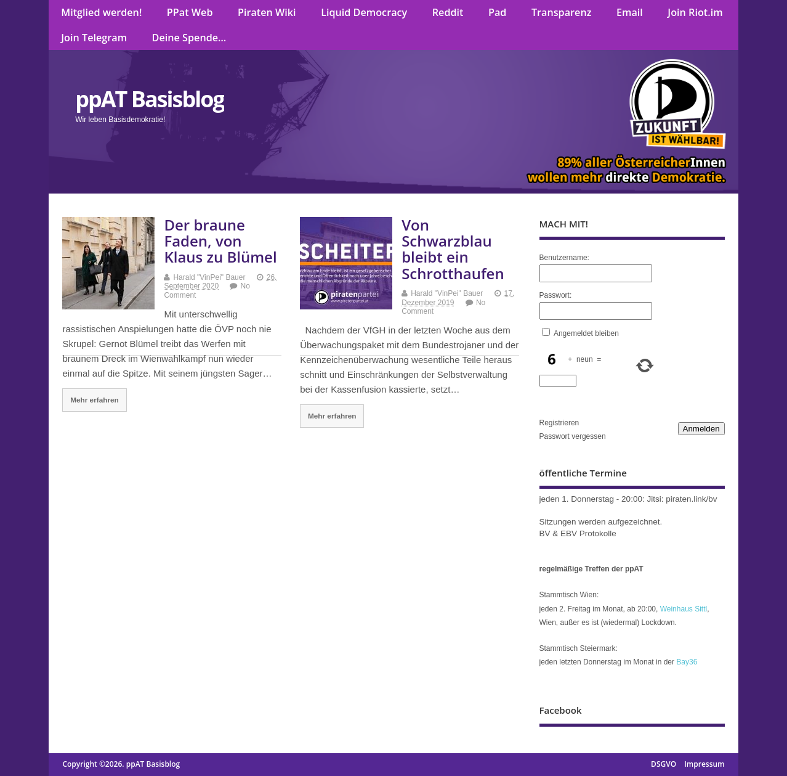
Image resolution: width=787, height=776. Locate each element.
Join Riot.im (695, 12)
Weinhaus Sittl (683, 609)
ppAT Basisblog (149, 99)
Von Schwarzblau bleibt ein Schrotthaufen (453, 249)
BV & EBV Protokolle (577, 533)
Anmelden (701, 428)
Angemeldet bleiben (586, 333)
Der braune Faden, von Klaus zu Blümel (220, 241)
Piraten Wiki (267, 12)
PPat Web (190, 12)
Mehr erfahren (94, 400)
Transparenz (561, 12)
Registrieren (559, 423)
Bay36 (686, 662)
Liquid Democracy (364, 12)
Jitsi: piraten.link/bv (682, 499)
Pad (497, 12)
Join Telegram (94, 37)
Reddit (448, 12)
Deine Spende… (189, 37)
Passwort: (555, 295)
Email (629, 12)
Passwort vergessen (572, 436)
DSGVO (663, 764)
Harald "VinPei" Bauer (209, 277)
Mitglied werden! (101, 12)
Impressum (704, 764)
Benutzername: (564, 257)
